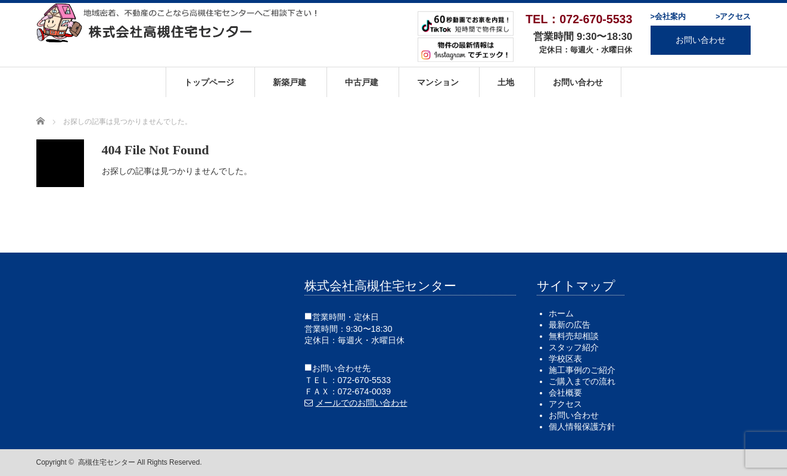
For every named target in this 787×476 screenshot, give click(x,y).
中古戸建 (361, 82)
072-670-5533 (364, 380)
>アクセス (733, 17)
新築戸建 (289, 82)
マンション (438, 82)
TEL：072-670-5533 (578, 19)
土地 (505, 82)
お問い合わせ (701, 40)
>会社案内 (667, 17)
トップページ (209, 82)
